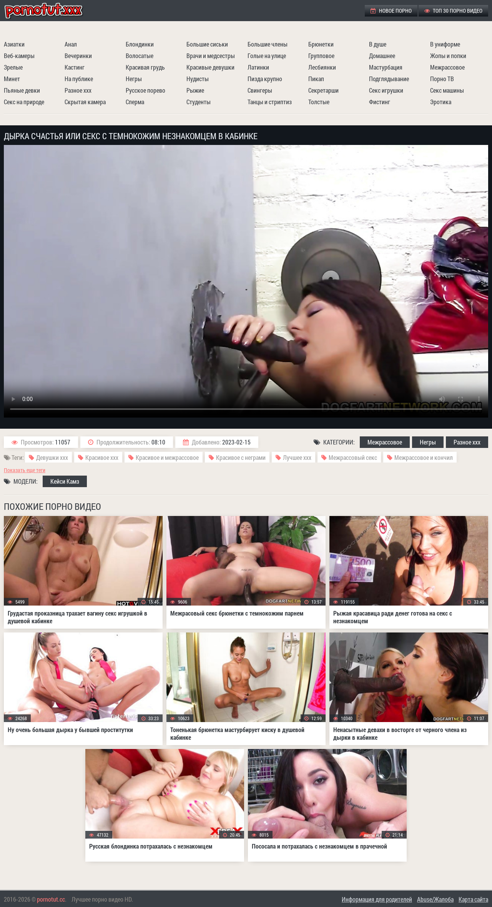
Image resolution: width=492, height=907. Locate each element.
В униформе (445, 44)
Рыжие (195, 90)
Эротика (440, 102)
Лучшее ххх (297, 457)
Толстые (318, 102)
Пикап (316, 79)
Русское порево (145, 90)
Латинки (258, 67)
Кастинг (75, 67)
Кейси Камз (64, 481)
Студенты (198, 102)
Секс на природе (24, 102)
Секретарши (323, 90)
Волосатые (139, 56)
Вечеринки (78, 56)
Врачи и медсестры (210, 56)
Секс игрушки (386, 90)
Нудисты (197, 79)
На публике (79, 79)
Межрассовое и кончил (423, 457)
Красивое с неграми (241, 457)
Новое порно (391, 10)
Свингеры (260, 90)
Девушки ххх (52, 457)
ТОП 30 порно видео (453, 10)
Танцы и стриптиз (270, 102)
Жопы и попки (448, 56)
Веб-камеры (19, 56)
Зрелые (13, 67)
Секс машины (447, 90)
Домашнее (382, 56)
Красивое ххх (101, 457)
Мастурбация (385, 67)
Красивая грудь (145, 67)
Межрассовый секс (353, 457)
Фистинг (379, 102)
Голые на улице (267, 56)
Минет (12, 79)
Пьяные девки (22, 90)
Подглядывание (389, 79)
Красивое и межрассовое (167, 457)
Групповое (321, 56)
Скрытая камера (85, 102)
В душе (377, 44)
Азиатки (14, 44)
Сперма (135, 102)
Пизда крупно (265, 79)
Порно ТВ (442, 79)
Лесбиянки (322, 67)
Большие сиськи (207, 44)
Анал (71, 44)
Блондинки (140, 44)
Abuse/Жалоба (435, 899)
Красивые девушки (210, 67)
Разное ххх (78, 90)
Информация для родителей (377, 899)
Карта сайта (473, 899)
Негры (134, 79)
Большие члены (268, 44)
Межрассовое (447, 67)
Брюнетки (321, 44)
